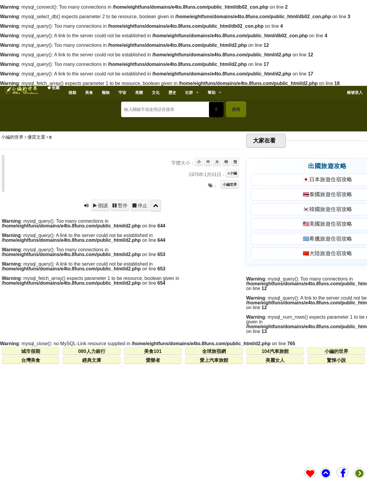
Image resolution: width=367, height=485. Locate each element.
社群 (189, 92)
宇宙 (122, 92)
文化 (156, 92)
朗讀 (102, 291)
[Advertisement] (183, 165)
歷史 (172, 92)
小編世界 (230, 271)
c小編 (232, 260)
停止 (142, 291)
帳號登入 (355, 92)
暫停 (122, 291)
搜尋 (236, 109)
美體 (139, 92)
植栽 (72, 92)
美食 (89, 92)
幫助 (211, 92)
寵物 (106, 92)
